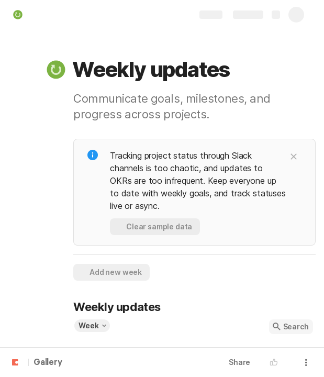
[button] (56, 70)
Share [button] (239, 362)
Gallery (47, 363)
